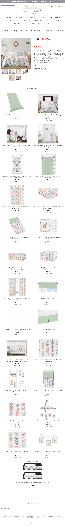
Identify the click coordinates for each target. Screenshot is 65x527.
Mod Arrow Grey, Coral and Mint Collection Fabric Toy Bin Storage (48, 268)
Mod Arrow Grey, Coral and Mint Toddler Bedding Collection (17, 146)
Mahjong (16, 23)
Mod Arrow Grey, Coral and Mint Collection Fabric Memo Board (48, 360)
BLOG (23, 516)
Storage (48, 20)
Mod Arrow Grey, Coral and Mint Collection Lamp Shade (17, 421)
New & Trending (7, 17)
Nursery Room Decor (56, 17)
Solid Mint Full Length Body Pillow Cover (17, 115)
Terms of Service (40, 516)
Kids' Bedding (42, 17)
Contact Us (16, 516)
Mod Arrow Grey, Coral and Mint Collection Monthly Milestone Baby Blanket (48, 238)
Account (51, 6)
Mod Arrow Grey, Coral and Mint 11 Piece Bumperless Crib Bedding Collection (17, 360)
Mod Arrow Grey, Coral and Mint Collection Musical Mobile (48, 421)
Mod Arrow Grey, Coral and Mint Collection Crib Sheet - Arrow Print (17, 207)
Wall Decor (38, 20)
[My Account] (55, 6)
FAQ (10, 516)
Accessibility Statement (32, 517)
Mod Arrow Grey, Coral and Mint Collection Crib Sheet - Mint (48, 176)
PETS (25, 23)
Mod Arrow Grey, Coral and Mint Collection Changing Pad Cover (17, 238)
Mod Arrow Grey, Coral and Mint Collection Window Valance (17, 329)
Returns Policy (50, 516)
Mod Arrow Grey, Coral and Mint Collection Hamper (48, 390)
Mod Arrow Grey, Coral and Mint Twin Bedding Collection (48, 115)
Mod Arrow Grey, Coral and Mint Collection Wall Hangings (48, 452)
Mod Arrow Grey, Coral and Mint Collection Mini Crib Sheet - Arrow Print (48, 207)
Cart (59, 6)
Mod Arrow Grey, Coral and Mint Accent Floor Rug (17, 451)
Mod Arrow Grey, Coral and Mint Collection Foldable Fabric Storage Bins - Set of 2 (17, 268)
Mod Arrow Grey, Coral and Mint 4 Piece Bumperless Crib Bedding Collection (48, 146)
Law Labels (58, 516)
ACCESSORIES (41, 23)
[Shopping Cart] (62, 6)
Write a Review (5, 508)
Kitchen (32, 23)
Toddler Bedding (30, 17)
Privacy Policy (30, 516)
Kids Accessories (10, 20)
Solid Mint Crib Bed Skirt (48, 329)
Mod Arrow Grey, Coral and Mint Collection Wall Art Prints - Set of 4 (17, 391)
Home (5, 516)
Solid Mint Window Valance (48, 298)
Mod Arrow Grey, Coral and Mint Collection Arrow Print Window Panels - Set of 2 (17, 299)
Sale (49, 23)
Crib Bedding (19, 17)
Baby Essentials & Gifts (25, 20)
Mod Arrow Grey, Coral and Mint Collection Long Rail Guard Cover (32, 482)
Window (57, 20)
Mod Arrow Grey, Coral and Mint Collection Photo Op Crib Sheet (17, 176)
